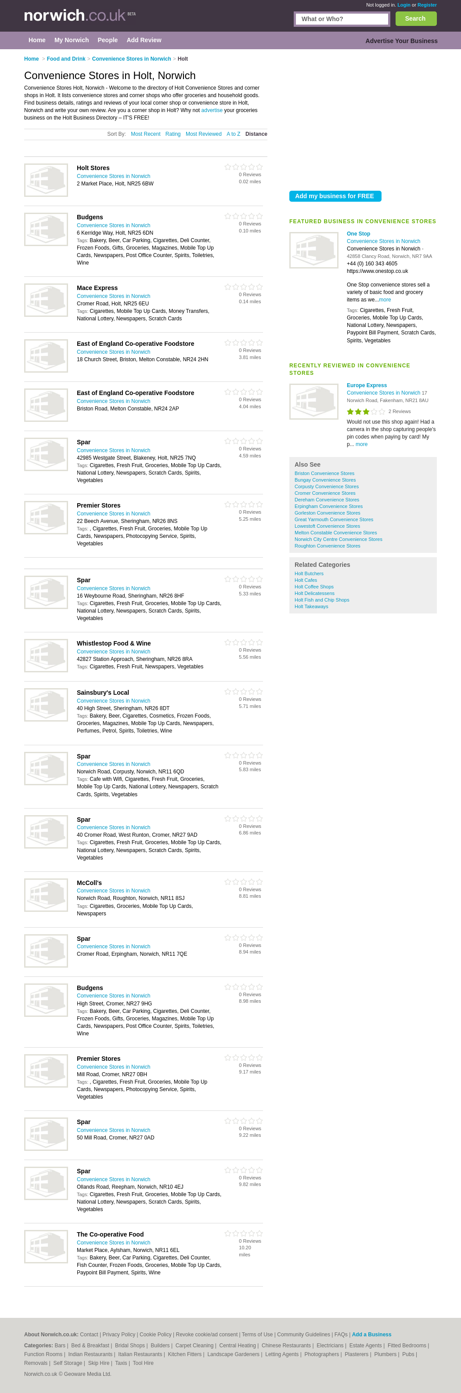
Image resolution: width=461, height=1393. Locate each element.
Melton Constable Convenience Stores (336, 532)
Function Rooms (44, 1354)
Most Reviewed (204, 134)
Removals (36, 1363)
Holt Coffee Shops (314, 586)
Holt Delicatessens (315, 593)
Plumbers (386, 1354)
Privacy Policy (119, 1334)
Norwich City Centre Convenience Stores (338, 539)
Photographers (322, 1354)
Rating (173, 134)
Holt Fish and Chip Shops (322, 599)
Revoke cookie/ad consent (207, 1334)
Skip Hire (99, 1363)
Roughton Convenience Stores (327, 545)
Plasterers (357, 1354)
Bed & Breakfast (91, 1345)
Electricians (331, 1345)
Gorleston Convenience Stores (327, 512)
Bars (60, 1345)
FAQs (341, 1334)
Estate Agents (366, 1345)
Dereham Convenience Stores (327, 499)
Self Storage (68, 1363)
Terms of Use (257, 1334)
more (385, 300)
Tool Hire (143, 1363)
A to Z (233, 134)
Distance (256, 134)
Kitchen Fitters (185, 1354)
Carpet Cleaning (195, 1345)
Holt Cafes (306, 580)
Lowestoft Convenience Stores (327, 526)
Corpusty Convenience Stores (327, 486)
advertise (212, 110)
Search (415, 18)
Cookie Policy (156, 1334)
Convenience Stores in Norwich (383, 241)
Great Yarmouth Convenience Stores (334, 519)
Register (427, 4)
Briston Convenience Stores (324, 473)
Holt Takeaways (311, 606)
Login (404, 4)
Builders (161, 1345)
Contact (89, 1334)
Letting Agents (282, 1354)
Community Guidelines (303, 1334)
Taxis (122, 1363)
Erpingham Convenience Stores (329, 506)
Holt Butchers (309, 573)
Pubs (409, 1354)
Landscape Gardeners (234, 1354)
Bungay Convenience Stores (325, 479)
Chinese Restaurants (287, 1345)
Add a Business (372, 1334)
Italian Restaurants (140, 1354)
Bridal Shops (130, 1345)
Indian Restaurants (91, 1354)
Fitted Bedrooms (408, 1345)
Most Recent (145, 134)
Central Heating (239, 1345)
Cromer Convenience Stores (325, 493)
